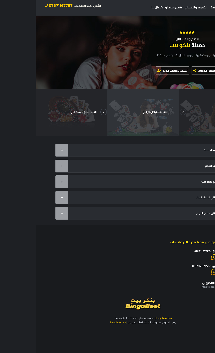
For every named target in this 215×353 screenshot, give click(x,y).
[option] (107, 112)
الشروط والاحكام (161, 7)
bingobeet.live (128, 318)
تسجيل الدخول (169, 70)
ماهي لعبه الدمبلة (105, 150)
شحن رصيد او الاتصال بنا (131, 7)
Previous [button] (68, 112)
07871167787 (37, 5)
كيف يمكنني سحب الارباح (105, 213)
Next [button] (147, 112)
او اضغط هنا (184, 257)
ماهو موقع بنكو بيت (105, 181)
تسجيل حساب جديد (137, 70)
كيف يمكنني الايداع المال (105, 197)
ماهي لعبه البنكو (105, 166)
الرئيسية (181, 7)
